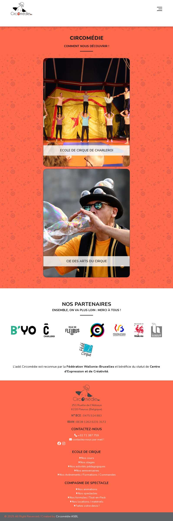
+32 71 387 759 (88, 435)
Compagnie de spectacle (87, 483)
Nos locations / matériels (87, 502)
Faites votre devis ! (88, 506)
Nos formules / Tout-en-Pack (88, 497)
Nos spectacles (87, 493)
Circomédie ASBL (67, 516)
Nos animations (87, 489)
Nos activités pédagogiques (87, 466)
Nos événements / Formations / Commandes (87, 475)
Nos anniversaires (87, 471)
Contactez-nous (86, 429)
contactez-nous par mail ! (88, 439)
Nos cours (87, 458)
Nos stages (87, 462)
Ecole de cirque (86, 452)
